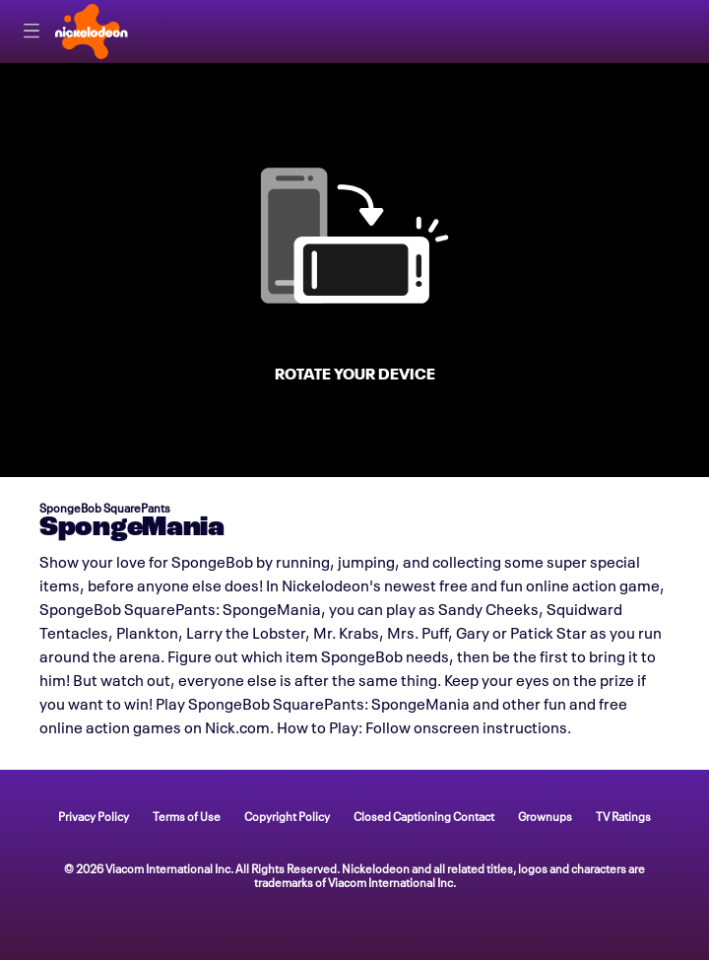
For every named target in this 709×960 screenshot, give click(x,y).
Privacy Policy (93, 815)
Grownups (545, 815)
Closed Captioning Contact (424, 815)
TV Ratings (623, 815)
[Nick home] (91, 31)
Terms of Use (187, 815)
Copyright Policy (287, 815)
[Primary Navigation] (31, 31)
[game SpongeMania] (354, 270)
